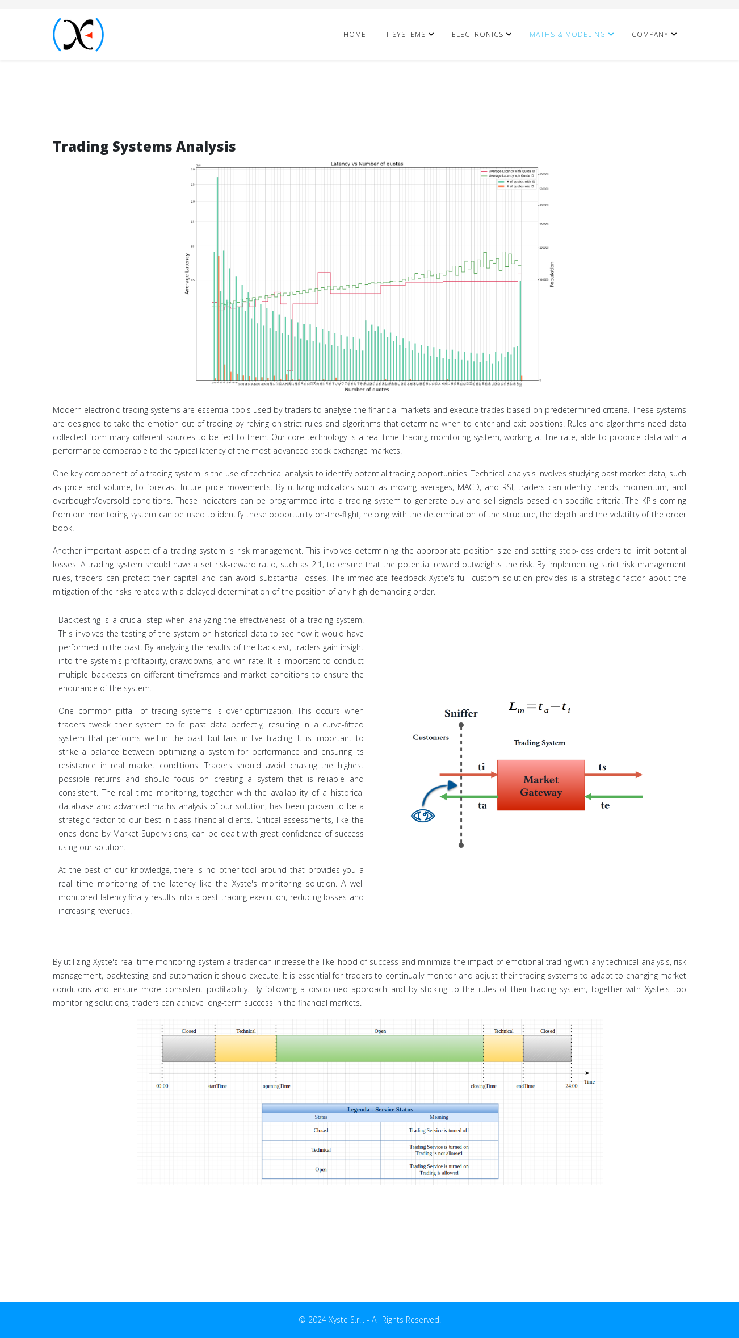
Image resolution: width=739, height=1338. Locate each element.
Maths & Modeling (568, 34)
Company (650, 34)
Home (354, 34)
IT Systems (404, 34)
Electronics (477, 34)
